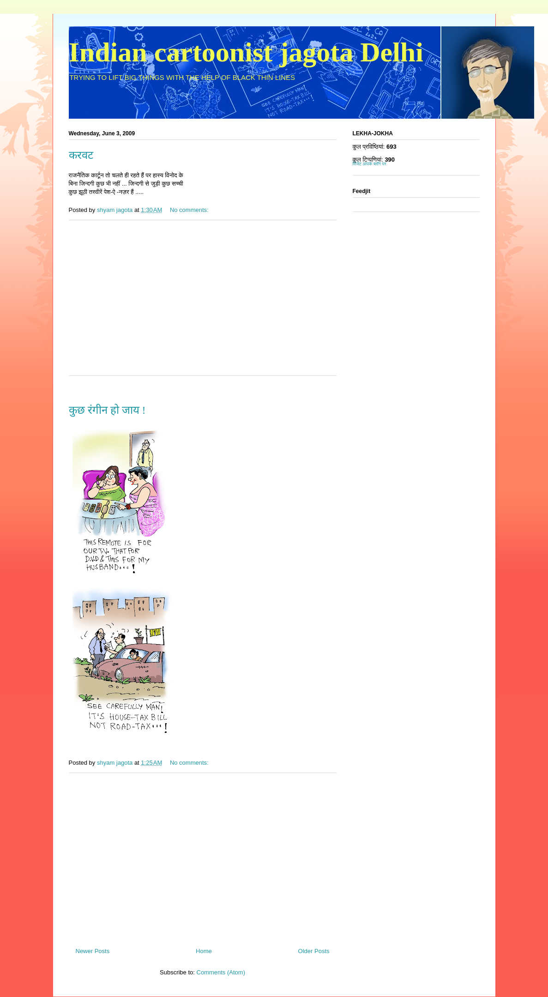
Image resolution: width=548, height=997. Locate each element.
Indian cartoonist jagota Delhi (246, 52)
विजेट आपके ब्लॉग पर (369, 163)
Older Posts (314, 951)
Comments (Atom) (221, 972)
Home (204, 951)
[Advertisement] (202, 304)
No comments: (190, 209)
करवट (81, 155)
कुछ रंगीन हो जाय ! (107, 410)
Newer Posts (93, 951)
